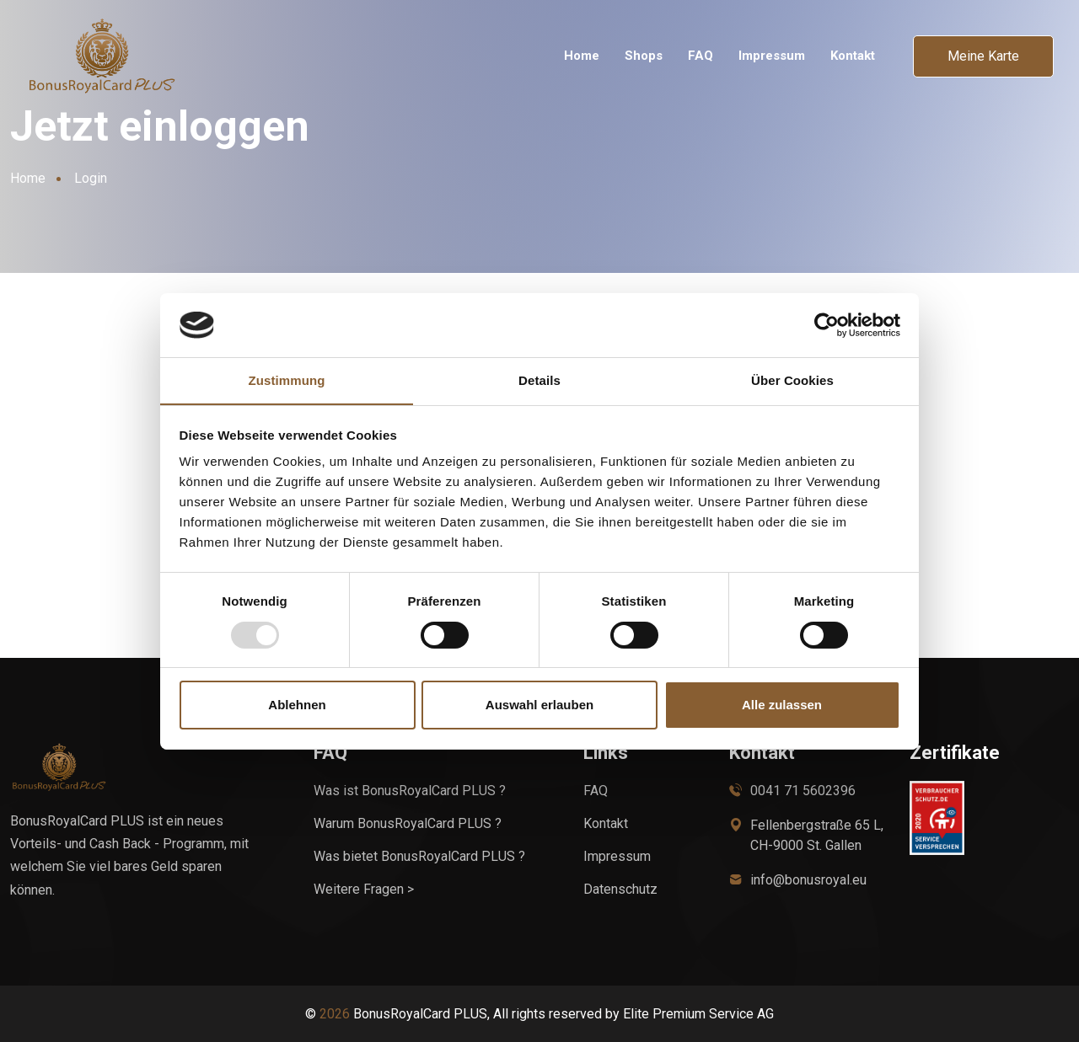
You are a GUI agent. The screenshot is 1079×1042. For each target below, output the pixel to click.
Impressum (771, 56)
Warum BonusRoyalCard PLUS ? (408, 823)
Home (581, 56)
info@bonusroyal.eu (808, 880)
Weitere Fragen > (364, 889)
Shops (644, 56)
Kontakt (852, 56)
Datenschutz (620, 889)
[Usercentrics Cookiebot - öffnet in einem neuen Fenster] (826, 324)
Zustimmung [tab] (287, 380)
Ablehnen (296, 705)
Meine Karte (983, 56)
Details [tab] (539, 380)
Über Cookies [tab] (792, 380)
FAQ (700, 56)
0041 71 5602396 (803, 791)
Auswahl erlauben (539, 705)
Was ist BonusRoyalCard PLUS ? (410, 791)
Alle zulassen (782, 705)
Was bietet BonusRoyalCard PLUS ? (419, 856)
